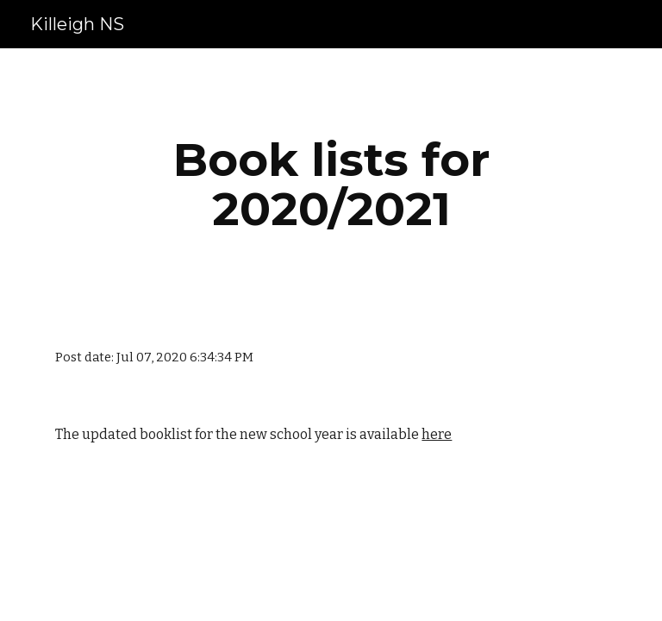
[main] (330, 184)
